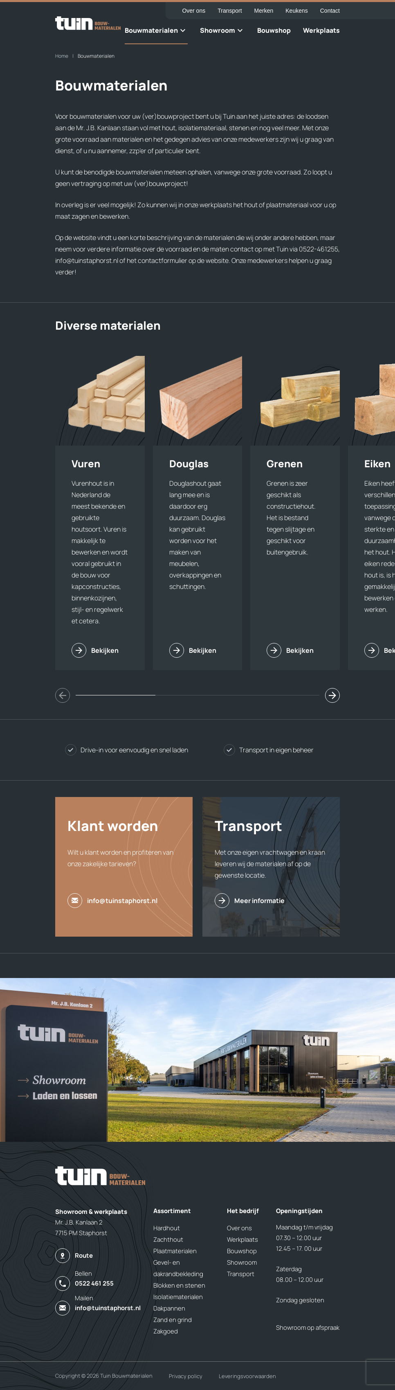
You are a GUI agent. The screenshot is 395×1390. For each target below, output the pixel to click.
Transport (230, 10)
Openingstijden (299, 1211)
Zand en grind (172, 1319)
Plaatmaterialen (175, 1251)
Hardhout (166, 1228)
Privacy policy (185, 1376)
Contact (330, 10)
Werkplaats (321, 30)
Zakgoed (165, 1331)
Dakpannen (169, 1308)
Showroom (217, 30)
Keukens (296, 10)
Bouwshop (274, 30)
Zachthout (168, 1239)
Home (61, 55)
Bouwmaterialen (151, 30)
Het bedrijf (243, 1211)
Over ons (193, 10)
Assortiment (172, 1211)
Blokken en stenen (179, 1285)
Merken (264, 10)
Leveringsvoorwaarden (247, 1376)
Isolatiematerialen (178, 1297)
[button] (332, 695)
